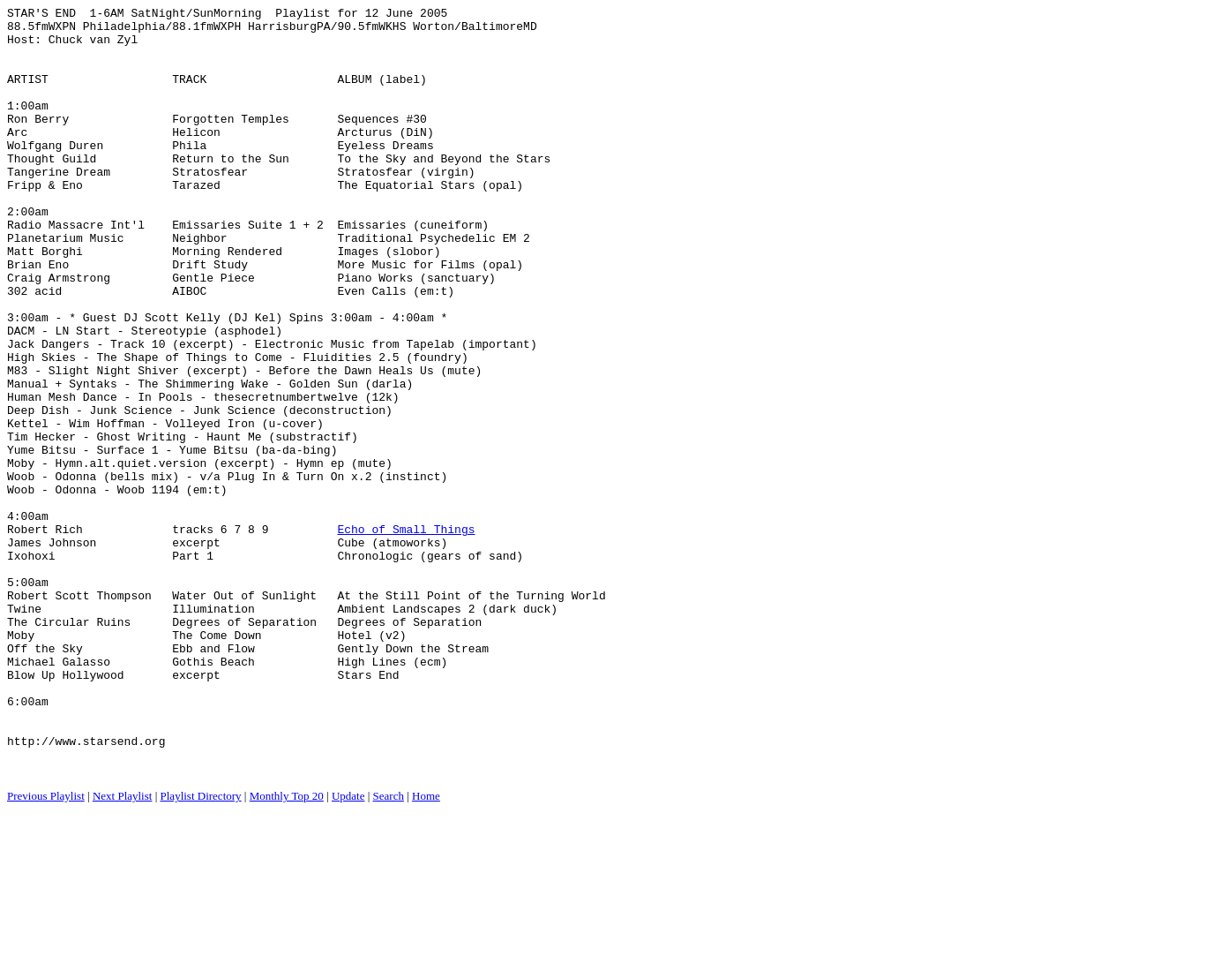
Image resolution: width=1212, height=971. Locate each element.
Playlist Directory (201, 949)
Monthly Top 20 (287, 949)
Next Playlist (123, 949)
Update (348, 949)
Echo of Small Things (406, 635)
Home (426, 949)
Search (388, 949)
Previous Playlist (46, 949)
